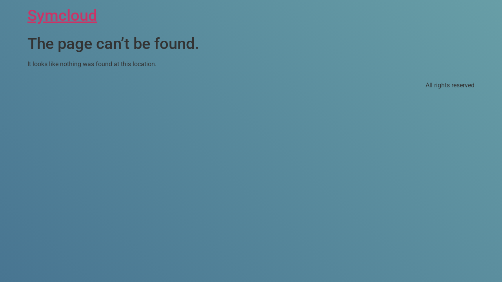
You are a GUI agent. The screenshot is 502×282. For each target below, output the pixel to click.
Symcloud (62, 15)
